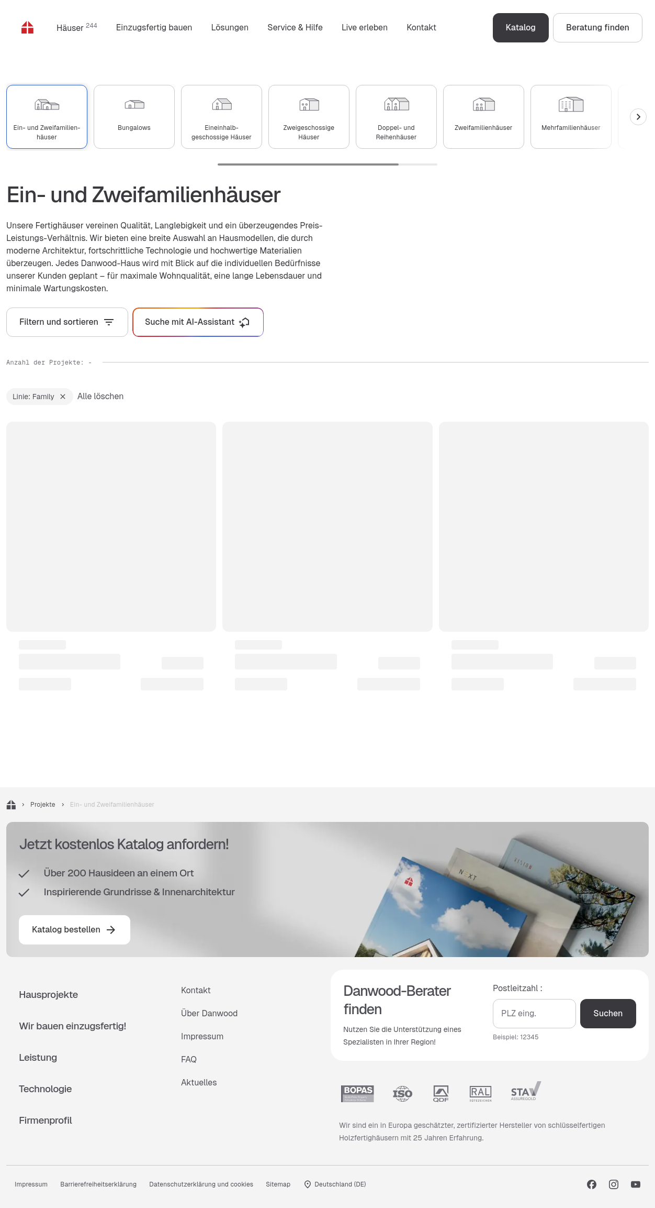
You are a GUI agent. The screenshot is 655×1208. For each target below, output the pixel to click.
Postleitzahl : (518, 987)
